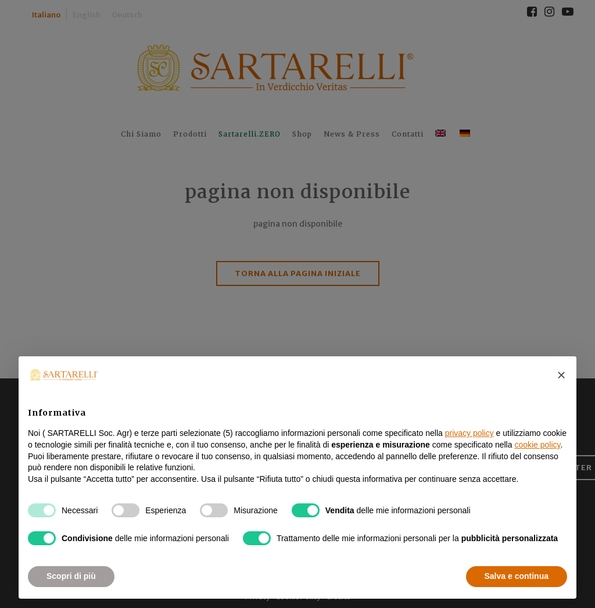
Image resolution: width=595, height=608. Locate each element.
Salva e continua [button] (517, 576)
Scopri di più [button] (71, 576)
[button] (561, 375)
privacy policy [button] (469, 433)
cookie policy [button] (537, 444)
